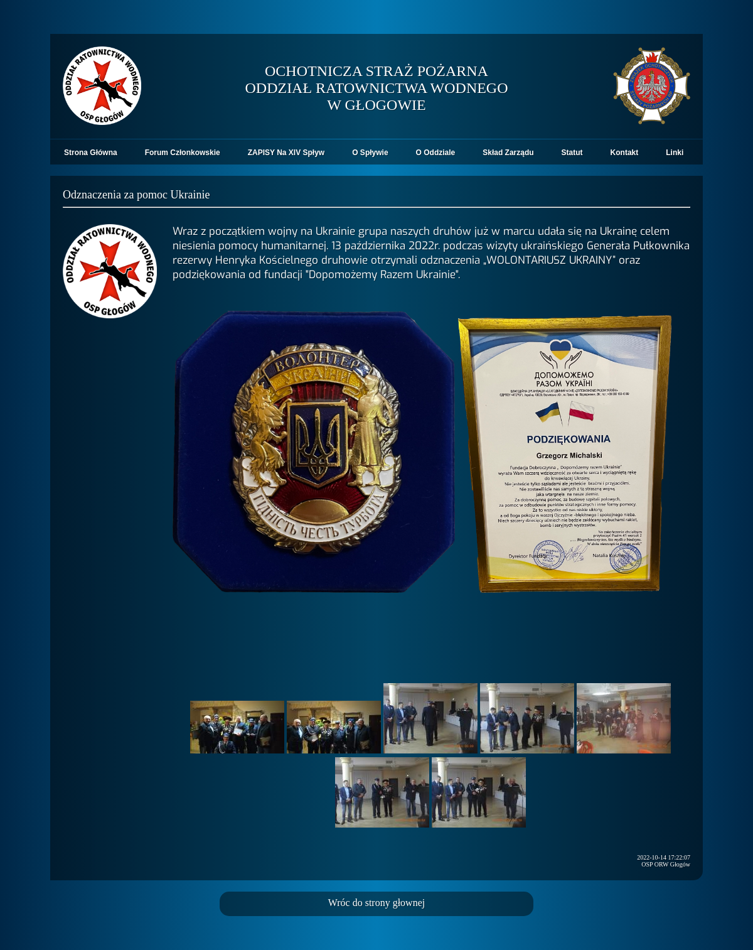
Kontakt (625, 152)
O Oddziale (436, 152)
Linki (674, 152)
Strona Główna (90, 152)
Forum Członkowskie (182, 152)
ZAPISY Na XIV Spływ (286, 152)
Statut (572, 152)
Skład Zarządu (508, 152)
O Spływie (370, 152)
